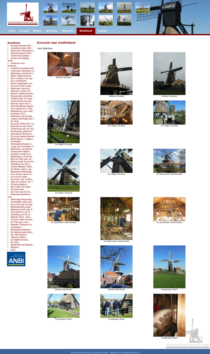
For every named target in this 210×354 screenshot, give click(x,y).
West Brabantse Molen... (23, 106)
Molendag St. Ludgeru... (23, 139)
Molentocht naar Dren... (22, 126)
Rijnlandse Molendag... (22, 171)
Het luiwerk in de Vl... (21, 212)
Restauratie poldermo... (22, 131)
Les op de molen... (20, 177)
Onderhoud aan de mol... (23, 129)
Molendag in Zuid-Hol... (22, 156)
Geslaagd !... (17, 141)
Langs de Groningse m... (23, 146)
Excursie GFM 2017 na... (23, 124)
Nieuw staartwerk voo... (22, 83)
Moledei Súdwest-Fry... (22, 224)
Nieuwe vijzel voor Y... (21, 103)
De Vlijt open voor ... (21, 222)
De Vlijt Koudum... (20, 235)
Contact (102, 30)
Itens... (14, 250)
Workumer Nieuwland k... (23, 50)
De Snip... (15, 121)
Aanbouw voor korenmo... (16, 64)
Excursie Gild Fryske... (22, 86)
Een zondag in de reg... (22, 78)
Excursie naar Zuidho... (22, 179)
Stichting (51, 30)
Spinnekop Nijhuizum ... (22, 134)
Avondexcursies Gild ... (22, 48)
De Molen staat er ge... (22, 169)
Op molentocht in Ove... (22, 108)
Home (12, 30)
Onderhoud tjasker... (21, 55)
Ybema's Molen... (19, 237)
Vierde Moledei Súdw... (22, 166)
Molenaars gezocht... (21, 88)
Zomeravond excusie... (22, 101)
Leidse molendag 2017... (23, 119)
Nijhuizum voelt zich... (21, 91)
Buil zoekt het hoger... (21, 187)
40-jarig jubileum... (20, 184)
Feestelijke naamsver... (22, 202)
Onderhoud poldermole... (23, 68)
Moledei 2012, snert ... (22, 217)
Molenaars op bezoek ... (23, 116)
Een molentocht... (19, 81)
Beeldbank (14, 42)
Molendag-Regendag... (22, 199)
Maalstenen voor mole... (23, 111)
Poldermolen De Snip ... (22, 98)
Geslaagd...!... (18, 227)
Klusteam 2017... (19, 113)
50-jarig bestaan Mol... (22, 45)
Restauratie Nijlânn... (21, 151)
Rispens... (16, 247)
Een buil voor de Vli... (21, 192)
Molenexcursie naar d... (22, 209)
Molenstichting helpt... (21, 207)
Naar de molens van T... (22, 182)
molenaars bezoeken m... (23, 71)
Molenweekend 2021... (22, 53)
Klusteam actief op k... (22, 154)
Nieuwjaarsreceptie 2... (22, 144)
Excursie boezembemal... (23, 136)
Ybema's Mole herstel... (22, 219)
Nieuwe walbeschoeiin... (23, 93)
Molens (37, 30)
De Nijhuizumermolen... (22, 232)
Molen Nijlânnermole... (22, 76)
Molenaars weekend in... (23, 73)
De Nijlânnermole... (20, 240)
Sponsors (68, 30)
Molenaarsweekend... (21, 229)
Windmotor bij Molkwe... (22, 245)
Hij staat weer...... (19, 189)
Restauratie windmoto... (22, 96)
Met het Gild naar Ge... (22, 159)
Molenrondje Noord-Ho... (23, 161)
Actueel (24, 30)
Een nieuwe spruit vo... (22, 174)
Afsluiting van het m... (21, 164)
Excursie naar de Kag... (22, 204)
